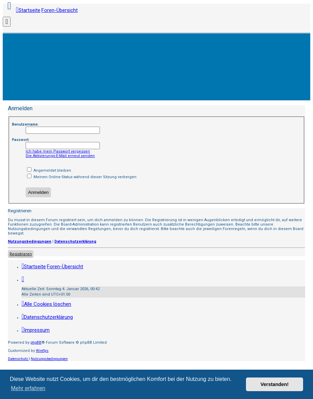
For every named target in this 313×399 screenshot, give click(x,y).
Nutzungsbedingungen (29, 241)
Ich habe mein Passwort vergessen (58, 151)
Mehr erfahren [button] (28, 388)
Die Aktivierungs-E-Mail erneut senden (60, 156)
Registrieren (21, 254)
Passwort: (20, 140)
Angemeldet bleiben (49, 170)
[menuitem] (46, 304)
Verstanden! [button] (275, 384)
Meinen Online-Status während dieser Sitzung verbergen (81, 177)
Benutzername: (25, 124)
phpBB (35, 342)
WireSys (42, 351)
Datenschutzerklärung (75, 241)
